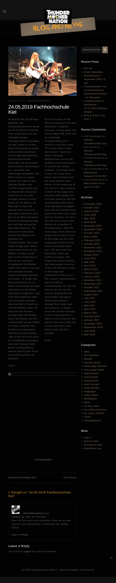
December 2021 (93, 280)
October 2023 (92, 233)
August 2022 (91, 254)
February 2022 (92, 273)
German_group (92, 362)
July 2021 (89, 298)
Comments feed (93, 444)
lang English (91, 377)
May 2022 (89, 262)
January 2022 (92, 276)
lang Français (92, 384)
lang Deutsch (91, 373)
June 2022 (90, 258)
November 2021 (93, 283)
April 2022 (90, 265)
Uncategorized (92, 420)
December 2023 (93, 225)
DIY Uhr (88, 68)
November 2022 (93, 251)
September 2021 (93, 291)
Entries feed (91, 441)
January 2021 (92, 320)
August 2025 (91, 211)
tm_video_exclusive (95, 409)
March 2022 (91, 269)
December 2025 (93, 204)
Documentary (91, 355)
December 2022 (93, 247)
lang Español (91, 380)
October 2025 (92, 207)
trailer (87, 417)
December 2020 (93, 323)
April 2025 (90, 222)
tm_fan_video (91, 406)
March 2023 (91, 236)
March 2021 (91, 312)
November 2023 (93, 229)
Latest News (91, 395)
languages (90, 391)
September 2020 (93, 327)
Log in (87, 437)
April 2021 (90, 309)
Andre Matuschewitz (39, 101)
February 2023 (92, 240)
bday (87, 351)
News (87, 402)
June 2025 (90, 215)
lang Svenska (91, 388)
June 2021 (90, 302)
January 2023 (92, 244)
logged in (28, 551)
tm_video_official (94, 413)
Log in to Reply (20, 534)
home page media (94, 369)
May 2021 (89, 305)
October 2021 (92, 287)
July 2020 (89, 331)
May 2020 (89, 334)
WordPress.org (92, 448)
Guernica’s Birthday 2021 (22, 477)
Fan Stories (70, 477)
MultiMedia (90, 398)
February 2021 (92, 316)
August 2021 (91, 294)
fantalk (88, 359)
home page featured (95, 366)
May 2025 (89, 218)
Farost (74, 570)
